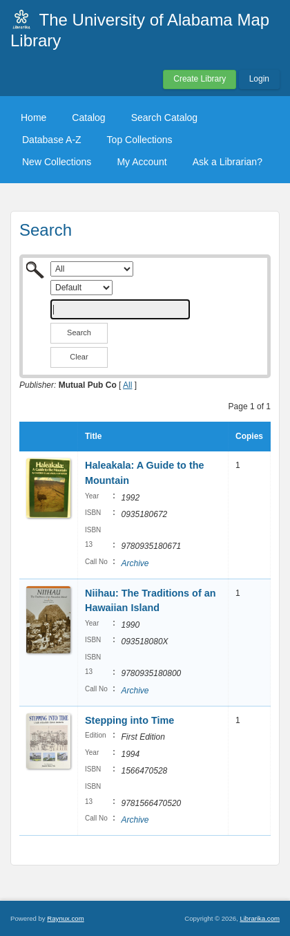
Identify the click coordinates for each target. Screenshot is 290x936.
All (127, 385)
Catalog (88, 117)
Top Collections (140, 139)
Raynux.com (65, 918)
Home (33, 117)
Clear (79, 357)
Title (93, 436)
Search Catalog (164, 117)
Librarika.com (260, 918)
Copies (249, 436)
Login (259, 79)
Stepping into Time (129, 720)
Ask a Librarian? (227, 161)
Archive (134, 563)
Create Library (199, 79)
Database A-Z (51, 139)
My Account (141, 161)
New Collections (56, 161)
